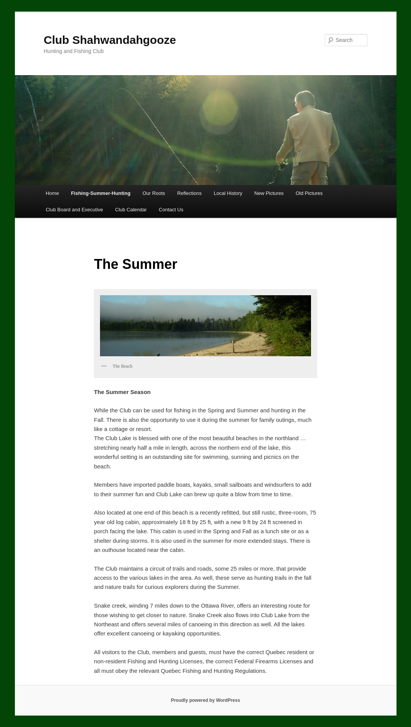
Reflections (189, 193)
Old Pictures (309, 193)
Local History (228, 193)
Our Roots (153, 193)
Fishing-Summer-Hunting (101, 193)
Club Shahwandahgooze (110, 40)
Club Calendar (131, 209)
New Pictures (269, 193)
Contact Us (171, 209)
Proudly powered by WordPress (205, 700)
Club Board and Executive (74, 209)
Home (52, 193)
